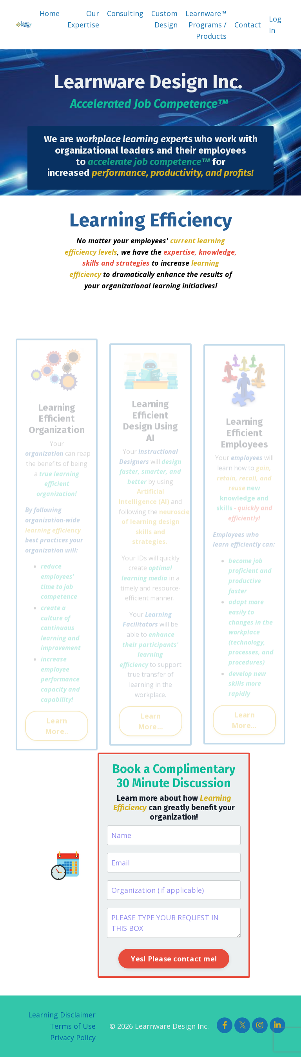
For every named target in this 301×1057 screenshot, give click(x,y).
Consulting (125, 13)
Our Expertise (83, 19)
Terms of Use (73, 1026)
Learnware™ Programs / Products (206, 25)
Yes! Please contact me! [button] (174, 958)
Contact (247, 24)
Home (50, 13)
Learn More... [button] (150, 730)
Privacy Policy (73, 1037)
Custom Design (164, 19)
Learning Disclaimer (62, 1014)
